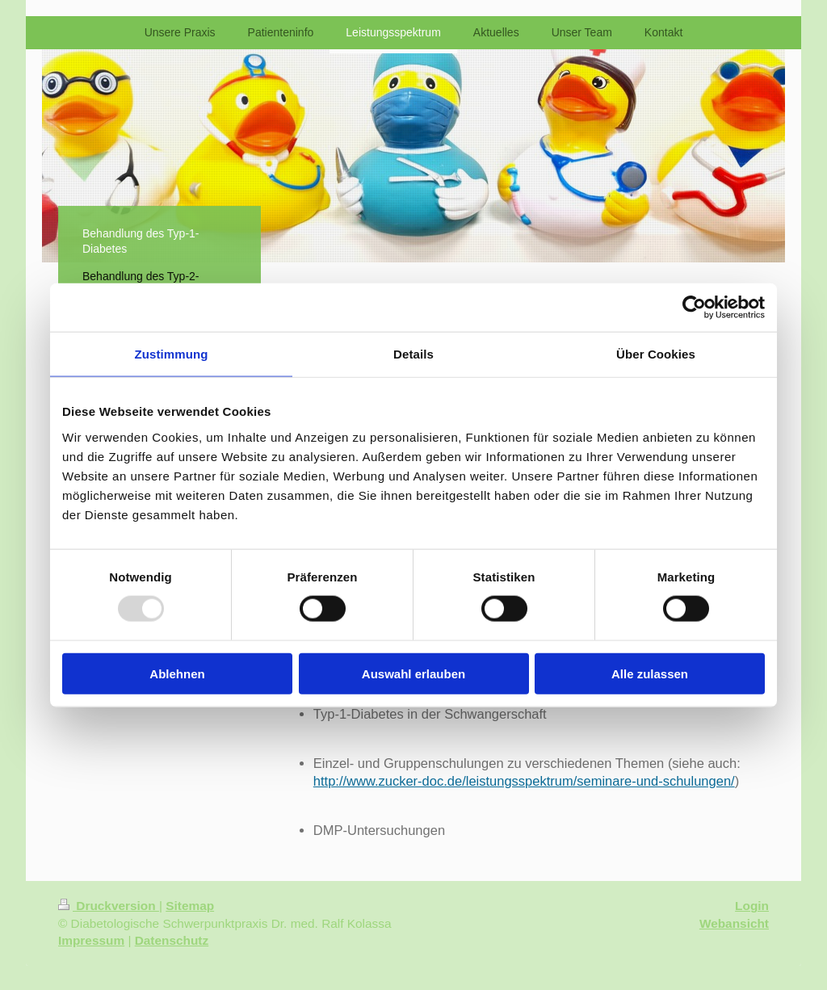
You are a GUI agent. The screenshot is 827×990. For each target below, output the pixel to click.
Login (752, 905)
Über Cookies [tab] (655, 354)
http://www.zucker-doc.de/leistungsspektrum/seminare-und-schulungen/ (524, 781)
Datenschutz (172, 940)
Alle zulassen (649, 673)
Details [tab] (413, 354)
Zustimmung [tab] (171, 354)
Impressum (91, 940)
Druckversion (108, 905)
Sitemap (190, 905)
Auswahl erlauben (413, 673)
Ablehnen (176, 673)
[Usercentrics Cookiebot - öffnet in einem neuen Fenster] (694, 308)
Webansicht (734, 923)
